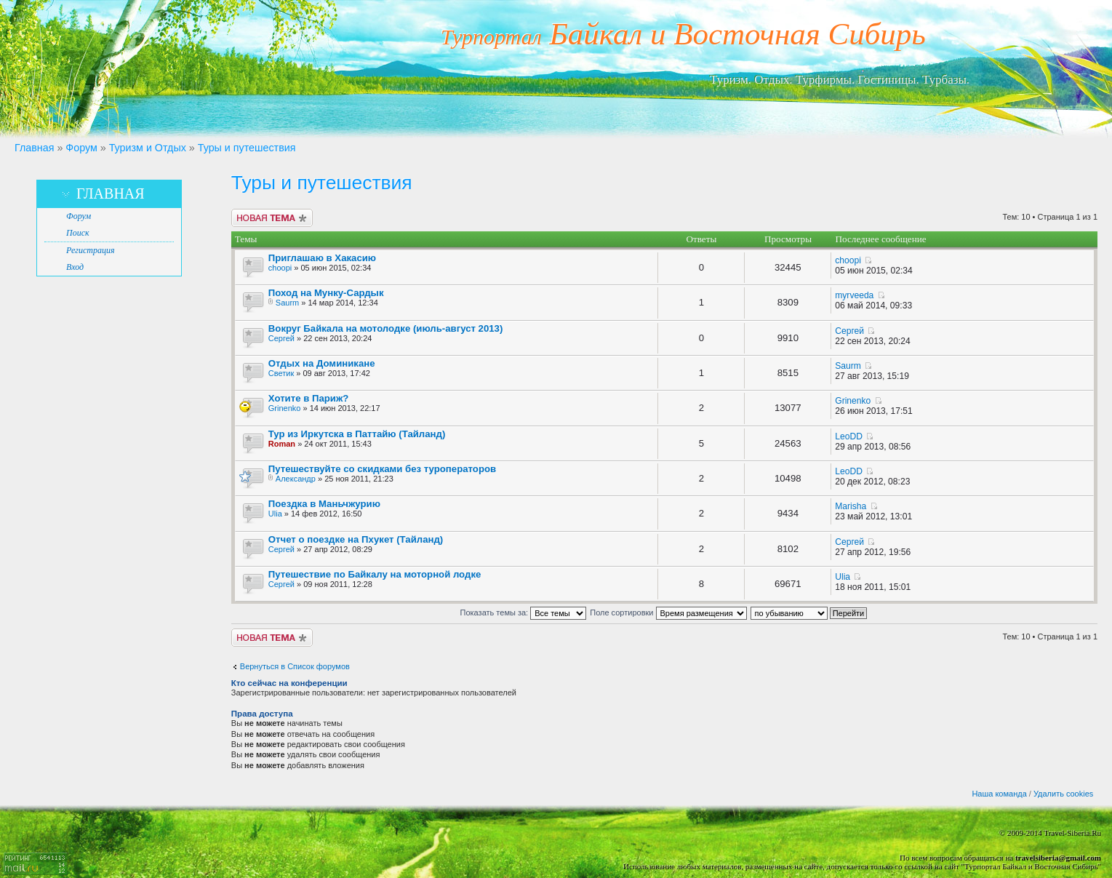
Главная (34, 147)
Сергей (281, 338)
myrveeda (854, 295)
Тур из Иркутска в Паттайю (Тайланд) (356, 433)
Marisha (850, 506)
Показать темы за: (523, 612)
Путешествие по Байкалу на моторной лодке (374, 574)
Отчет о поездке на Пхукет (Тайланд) (355, 539)
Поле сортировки (668, 612)
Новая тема (272, 218)
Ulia (275, 513)
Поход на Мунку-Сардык (326, 292)
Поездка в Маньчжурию (324, 503)
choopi (280, 267)
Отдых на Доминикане (321, 363)
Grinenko (284, 408)
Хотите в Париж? (308, 398)
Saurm (287, 302)
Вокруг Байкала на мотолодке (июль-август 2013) (385, 328)
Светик (281, 373)
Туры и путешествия (247, 147)
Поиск (77, 233)
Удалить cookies (1063, 793)
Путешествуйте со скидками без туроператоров (382, 468)
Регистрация (90, 250)
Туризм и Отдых (147, 147)
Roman (281, 443)
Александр (296, 478)
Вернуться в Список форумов (295, 666)
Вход (75, 267)
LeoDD (849, 436)
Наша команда (999, 793)
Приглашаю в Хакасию (322, 257)
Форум (81, 147)
